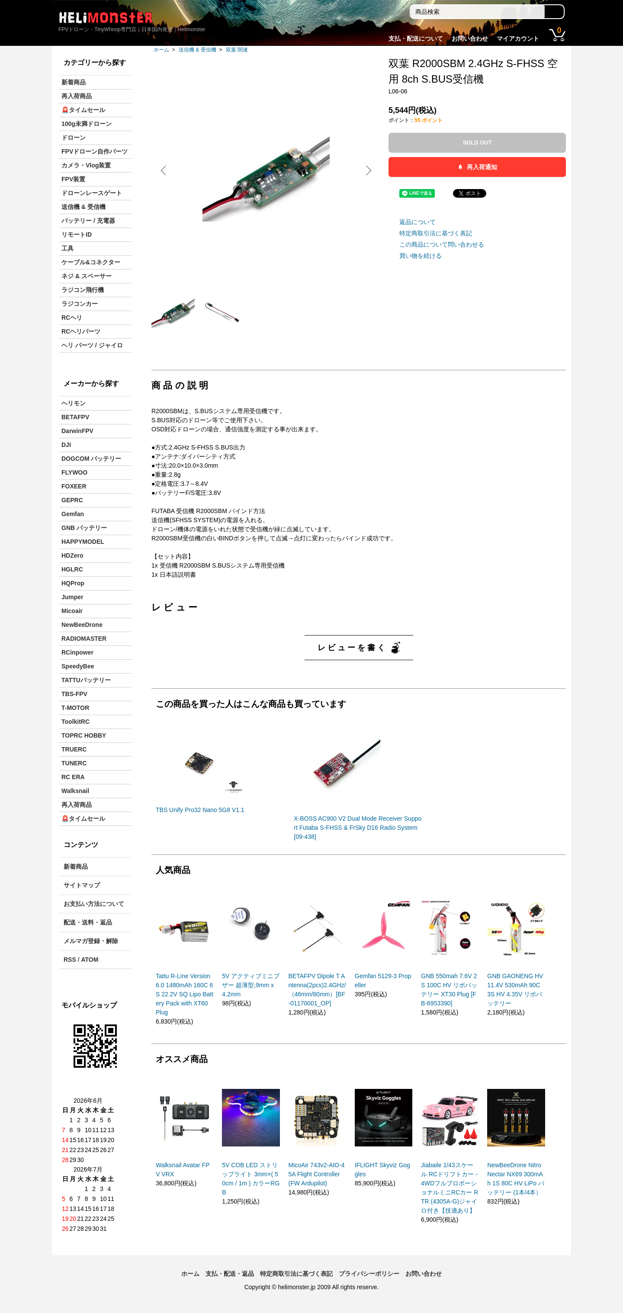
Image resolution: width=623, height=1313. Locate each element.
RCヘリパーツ (80, 331)
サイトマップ (82, 885)
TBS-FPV (74, 693)
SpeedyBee (77, 666)
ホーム (161, 50)
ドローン (73, 137)
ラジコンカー (79, 303)
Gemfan (72, 513)
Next (367, 170)
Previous (164, 170)
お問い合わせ (470, 38)
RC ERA (73, 777)
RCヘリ (71, 317)
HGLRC (72, 569)
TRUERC (74, 749)
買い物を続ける (420, 255)
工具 (67, 248)
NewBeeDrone (82, 624)
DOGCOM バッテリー (91, 458)
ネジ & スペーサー (86, 276)
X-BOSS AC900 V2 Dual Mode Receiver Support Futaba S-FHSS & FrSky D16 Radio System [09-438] (357, 827)
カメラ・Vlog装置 (86, 165)
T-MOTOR (75, 707)
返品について (417, 221)
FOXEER (74, 486)
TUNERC (74, 763)
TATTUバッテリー (86, 680)
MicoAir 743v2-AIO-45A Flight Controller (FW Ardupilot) (317, 1174)
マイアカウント (518, 38)
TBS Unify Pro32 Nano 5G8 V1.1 (200, 809)
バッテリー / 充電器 (88, 220)
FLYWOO (74, 472)
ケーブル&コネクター (90, 262)
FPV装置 (73, 179)
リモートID (76, 234)
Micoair (72, 610)
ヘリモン (73, 403)
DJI (66, 444)
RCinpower (77, 652)
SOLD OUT (476, 142)
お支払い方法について (94, 903)
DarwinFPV (77, 430)
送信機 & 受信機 (197, 50)
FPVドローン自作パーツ (94, 151)
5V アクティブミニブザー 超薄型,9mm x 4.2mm (250, 985)
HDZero (72, 555)
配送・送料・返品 (88, 922)
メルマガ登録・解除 (91, 940)
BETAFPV (75, 417)
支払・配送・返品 (230, 1273)
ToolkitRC (75, 721)
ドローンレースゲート (91, 192)
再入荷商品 (76, 96)
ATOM (89, 959)
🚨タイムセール (83, 109)
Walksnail (75, 790)
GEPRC (72, 500)
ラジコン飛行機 (82, 289)
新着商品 (73, 82)
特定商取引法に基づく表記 (435, 233)
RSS (70, 959)
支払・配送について (416, 38)
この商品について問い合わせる (441, 244)
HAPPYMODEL (82, 541)
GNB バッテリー (84, 527)
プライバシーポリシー (369, 1273)
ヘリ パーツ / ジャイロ (92, 345)
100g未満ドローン (86, 123)
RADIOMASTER (83, 638)
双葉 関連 (237, 50)
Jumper (72, 597)
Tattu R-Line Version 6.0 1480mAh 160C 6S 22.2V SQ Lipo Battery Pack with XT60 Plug (184, 994)
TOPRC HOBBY (83, 735)
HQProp (72, 583)
